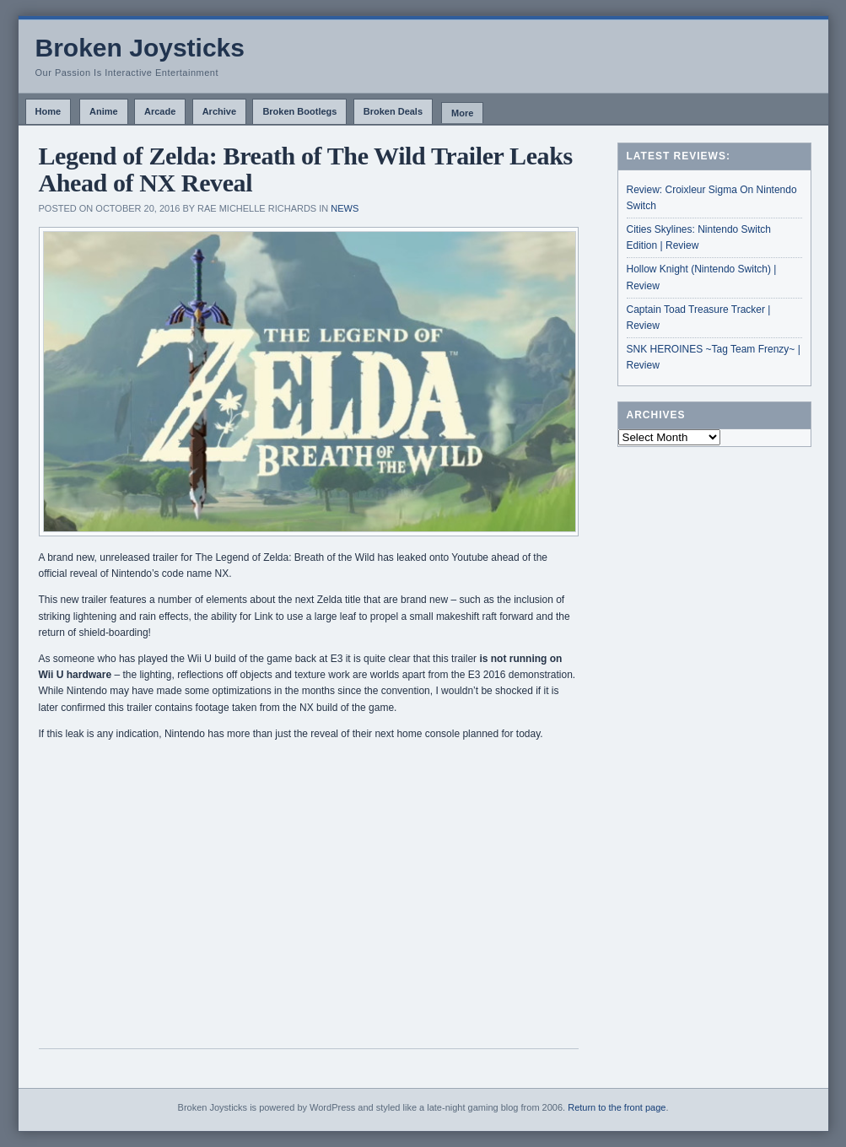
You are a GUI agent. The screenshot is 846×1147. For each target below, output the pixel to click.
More (462, 113)
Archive (219, 111)
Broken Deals (393, 111)
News (344, 208)
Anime (103, 111)
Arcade (159, 111)
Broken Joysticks (140, 48)
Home (48, 111)
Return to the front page (616, 1107)
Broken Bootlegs (299, 111)
